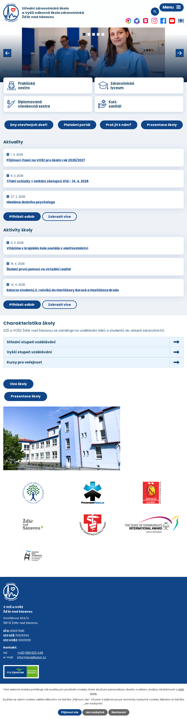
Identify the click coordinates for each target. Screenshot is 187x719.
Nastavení (119, 712)
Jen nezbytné (94, 712)
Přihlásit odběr (22, 217)
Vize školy (18, 385)
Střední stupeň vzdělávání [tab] (31, 343)
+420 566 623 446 (30, 654)
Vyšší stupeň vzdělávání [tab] (29, 353)
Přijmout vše (69, 712)
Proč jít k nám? (118, 126)
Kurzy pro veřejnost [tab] (25, 363)
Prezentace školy (163, 126)
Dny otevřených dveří (28, 126)
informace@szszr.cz (31, 659)
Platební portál (77, 126)
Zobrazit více (60, 217)
